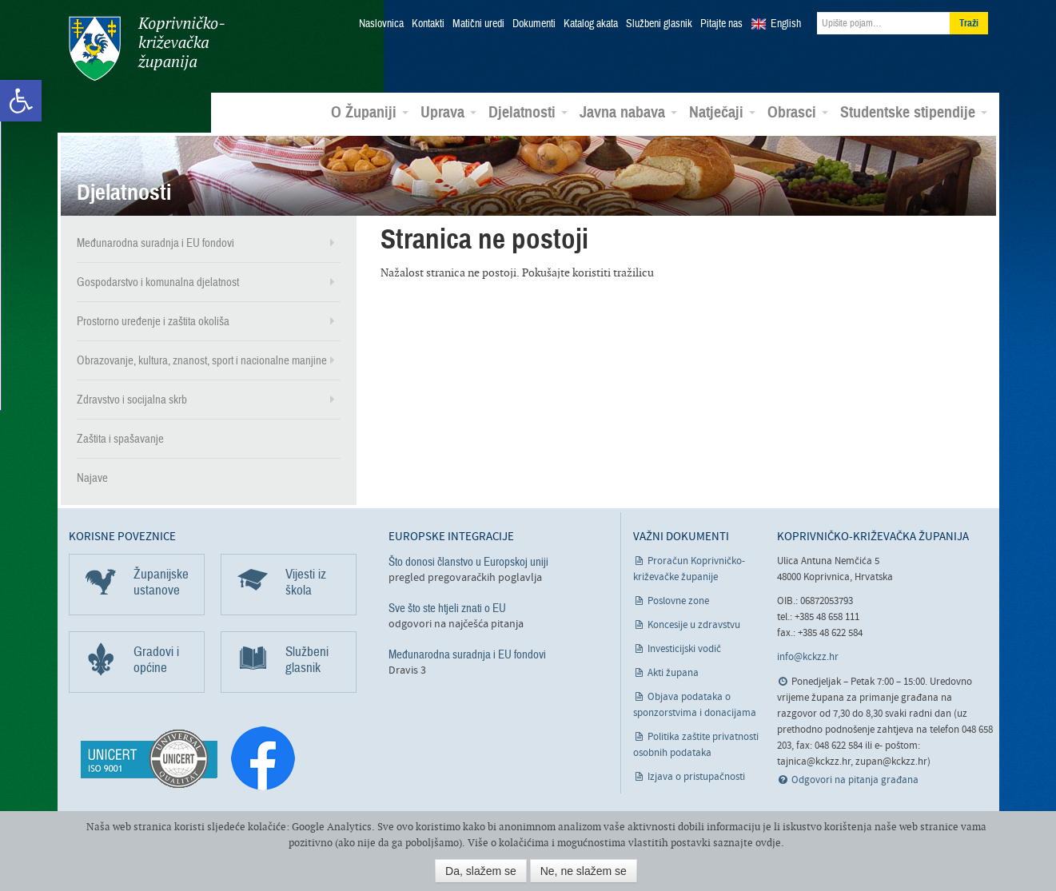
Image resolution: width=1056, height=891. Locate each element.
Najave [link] (92, 478)
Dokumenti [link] (534, 24)
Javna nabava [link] (628, 113)
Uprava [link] (448, 113)
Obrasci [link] (797, 113)
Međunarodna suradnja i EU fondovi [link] (155, 243)
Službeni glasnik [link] (659, 24)
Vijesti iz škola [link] (305, 582)
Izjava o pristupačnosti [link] (696, 777)
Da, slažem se (480, 871)
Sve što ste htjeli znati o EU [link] (447, 608)
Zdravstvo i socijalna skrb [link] (132, 400)
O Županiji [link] (369, 113)
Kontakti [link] (428, 24)
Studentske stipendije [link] (913, 113)
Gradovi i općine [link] (156, 659)
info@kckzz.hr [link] (808, 657)
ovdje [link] (768, 842)
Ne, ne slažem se (583, 871)
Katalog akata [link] (591, 24)
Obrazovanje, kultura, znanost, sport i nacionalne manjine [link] (202, 360)
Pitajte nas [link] (721, 24)
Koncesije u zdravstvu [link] (694, 625)
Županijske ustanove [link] (161, 582)
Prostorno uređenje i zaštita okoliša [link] (153, 321)
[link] (21, 100)
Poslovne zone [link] (678, 601)
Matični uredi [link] (478, 24)
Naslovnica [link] (381, 24)
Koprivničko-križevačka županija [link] (147, 48)
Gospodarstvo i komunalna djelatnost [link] (158, 282)
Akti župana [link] (673, 673)
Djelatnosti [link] (528, 113)
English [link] (786, 24)
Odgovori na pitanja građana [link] (855, 780)
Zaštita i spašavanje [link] (120, 439)
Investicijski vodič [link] (684, 649)
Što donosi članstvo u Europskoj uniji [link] (468, 562)
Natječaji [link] (722, 113)
